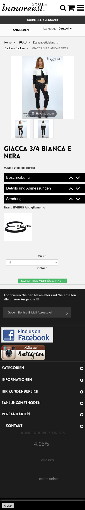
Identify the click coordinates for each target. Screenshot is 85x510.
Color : (42, 268)
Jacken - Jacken (15, 48)
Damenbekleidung (44, 42)
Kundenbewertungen (43, 433)
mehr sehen (49, 479)
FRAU (23, 42)
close (8, 505)
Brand (24, 207)
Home (8, 42)
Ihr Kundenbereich (20, 391)
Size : (42, 256)
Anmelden (21, 30)
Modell (8, 168)
